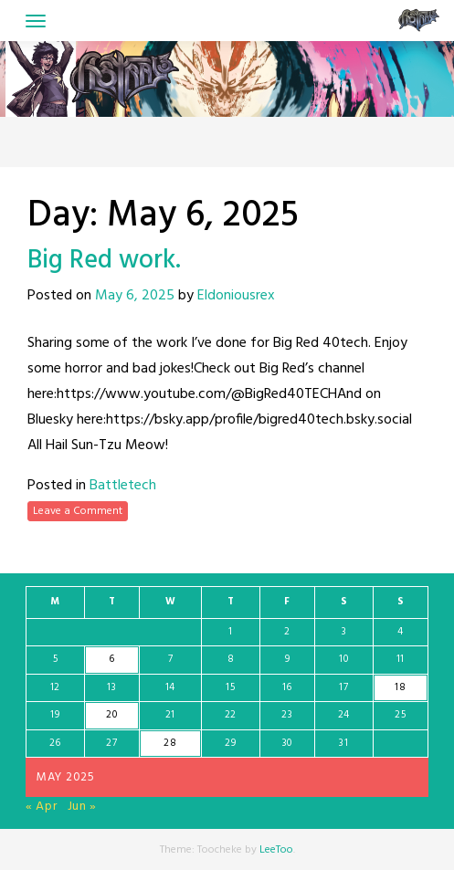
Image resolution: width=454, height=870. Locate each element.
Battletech (123, 486)
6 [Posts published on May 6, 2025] (112, 659)
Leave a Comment (77, 511)
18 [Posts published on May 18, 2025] (400, 687)
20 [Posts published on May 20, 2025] (111, 715)
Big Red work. (104, 260)
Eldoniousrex (236, 296)
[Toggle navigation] (36, 21)
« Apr (42, 806)
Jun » (83, 806)
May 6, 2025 (134, 296)
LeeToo (276, 850)
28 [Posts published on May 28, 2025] (170, 743)
